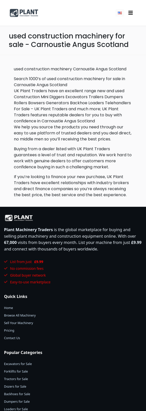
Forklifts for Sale (16, 371)
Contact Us (12, 338)
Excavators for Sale (18, 364)
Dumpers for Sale (17, 401)
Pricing (9, 330)
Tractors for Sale (16, 379)
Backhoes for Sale (17, 394)
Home (8, 308)
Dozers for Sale (15, 386)
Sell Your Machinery (18, 323)
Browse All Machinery (20, 315)
